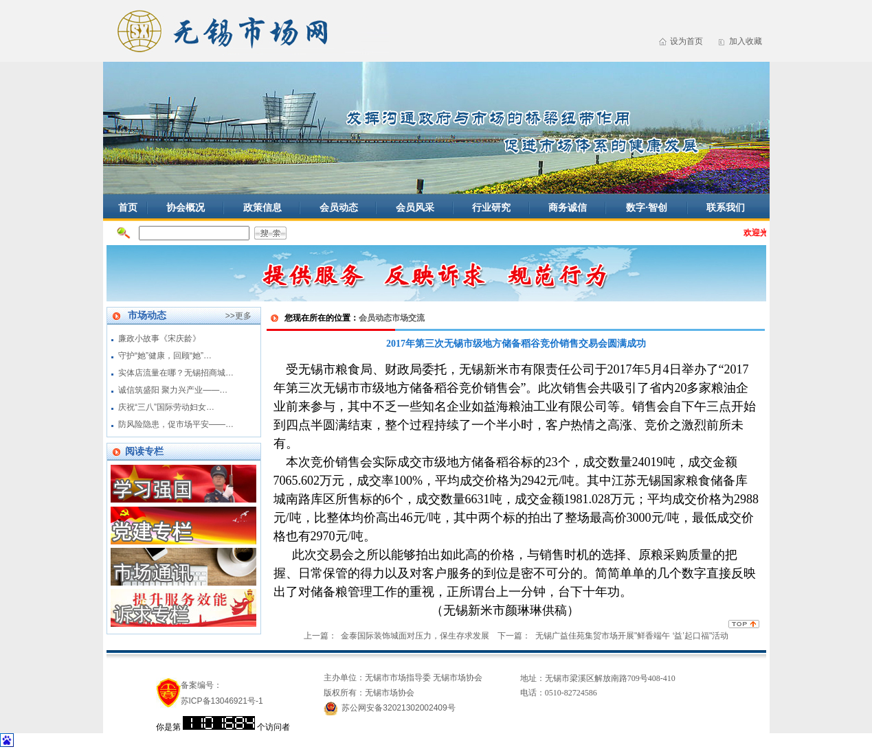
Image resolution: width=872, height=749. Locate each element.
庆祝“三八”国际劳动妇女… (166, 407)
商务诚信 (567, 207)
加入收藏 (745, 41)
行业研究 (491, 207)
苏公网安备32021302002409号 (398, 708)
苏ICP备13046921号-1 (222, 701)
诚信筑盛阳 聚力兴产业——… (172, 390)
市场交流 (408, 318)
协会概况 (185, 207)
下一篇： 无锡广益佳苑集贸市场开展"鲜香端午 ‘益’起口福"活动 (613, 636)
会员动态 (339, 207)
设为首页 (686, 41)
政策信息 (262, 207)
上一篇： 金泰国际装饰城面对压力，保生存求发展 (397, 636)
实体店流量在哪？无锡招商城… (176, 373)
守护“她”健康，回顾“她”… (165, 355)
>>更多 (238, 316)
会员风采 (415, 207)
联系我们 (725, 207)
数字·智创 (646, 207)
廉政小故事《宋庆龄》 (159, 338)
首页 (127, 207)
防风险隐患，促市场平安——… (176, 424)
